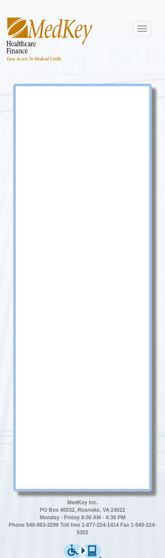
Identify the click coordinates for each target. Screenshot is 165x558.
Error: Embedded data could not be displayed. (82, 286)
